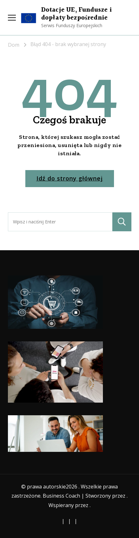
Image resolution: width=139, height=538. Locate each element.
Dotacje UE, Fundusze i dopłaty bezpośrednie (76, 14)
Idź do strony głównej (69, 178)
